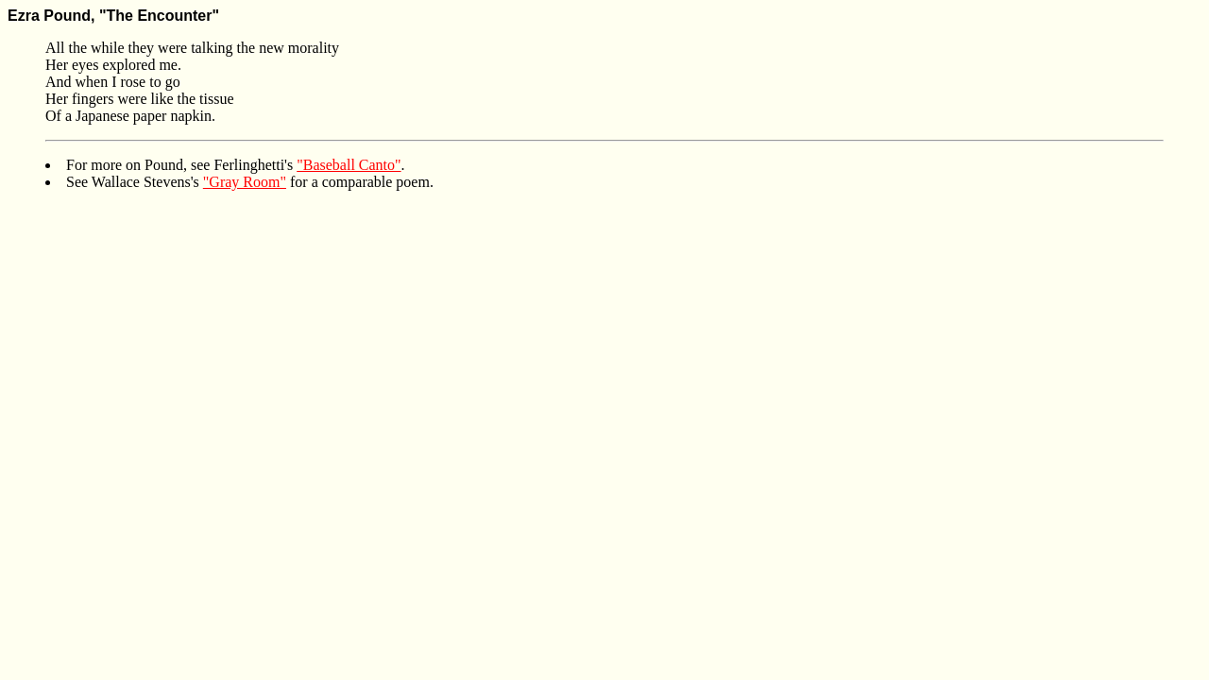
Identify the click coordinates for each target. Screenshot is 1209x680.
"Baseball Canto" (348, 165)
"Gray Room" (244, 182)
